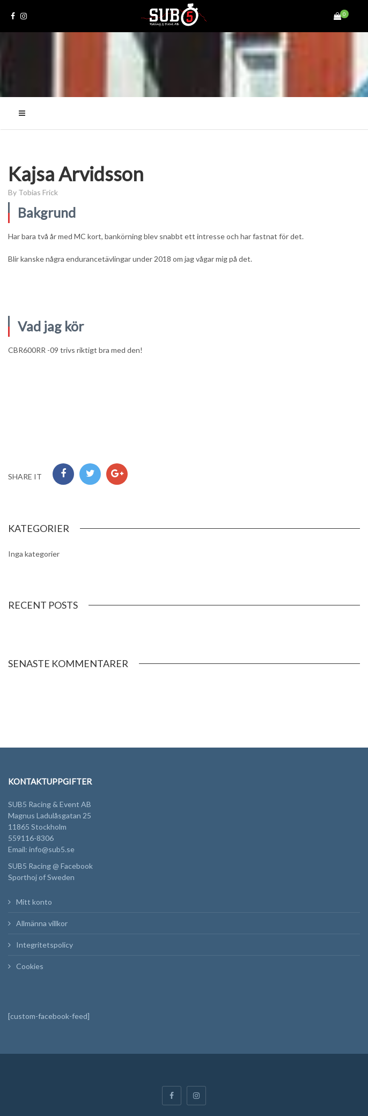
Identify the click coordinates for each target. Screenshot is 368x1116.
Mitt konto (34, 901)
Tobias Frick (38, 192)
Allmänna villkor (42, 923)
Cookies (29, 966)
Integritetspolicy (44, 944)
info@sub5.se (52, 849)
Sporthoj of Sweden (41, 877)
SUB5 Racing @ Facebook (50, 865)
